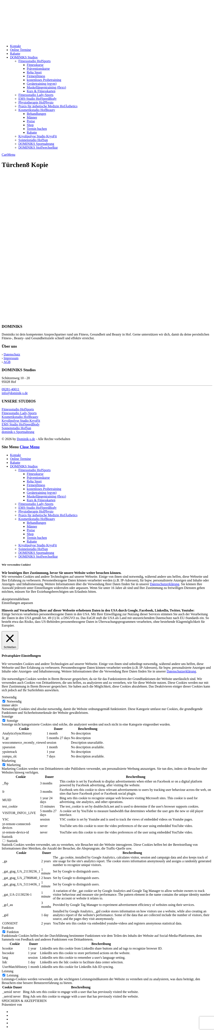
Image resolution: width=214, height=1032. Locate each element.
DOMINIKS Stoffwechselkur (38, 147)
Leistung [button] (7, 971)
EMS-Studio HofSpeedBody (37, 98)
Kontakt (15, 46)
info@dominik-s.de (15, 393)
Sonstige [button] (7, 716)
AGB (6, 362)
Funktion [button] (8, 927)
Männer (32, 117)
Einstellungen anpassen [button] (17, 603)
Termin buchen (37, 128)
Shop (30, 125)
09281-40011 (10, 389)
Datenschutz (12, 354)
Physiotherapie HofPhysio (36, 102)
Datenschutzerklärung (164, 584)
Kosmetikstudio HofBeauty (36, 110)
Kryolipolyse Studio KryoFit (37, 136)
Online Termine (20, 50)
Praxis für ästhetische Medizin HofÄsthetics (48, 106)
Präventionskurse (38, 68)
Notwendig (14, 701)
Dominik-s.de (26, 439)
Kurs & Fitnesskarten (41, 91)
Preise (31, 121)
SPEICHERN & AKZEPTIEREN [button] (24, 1001)
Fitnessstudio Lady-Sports (36, 95)
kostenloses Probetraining (44, 80)
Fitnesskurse (35, 65)
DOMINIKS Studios (24, 57)
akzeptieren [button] (9, 599)
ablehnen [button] (23, 599)
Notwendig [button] (9, 697)
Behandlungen (36, 113)
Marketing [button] (9, 760)
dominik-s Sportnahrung (18, 432)
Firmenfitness (36, 76)
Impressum (11, 358)
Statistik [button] (7, 836)
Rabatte (15, 53)
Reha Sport (34, 72)
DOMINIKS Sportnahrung (36, 144)
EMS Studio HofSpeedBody (20, 424)
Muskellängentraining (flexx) (46, 87)
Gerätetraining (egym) (42, 83)
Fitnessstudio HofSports (34, 61)
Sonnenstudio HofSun (33, 140)
